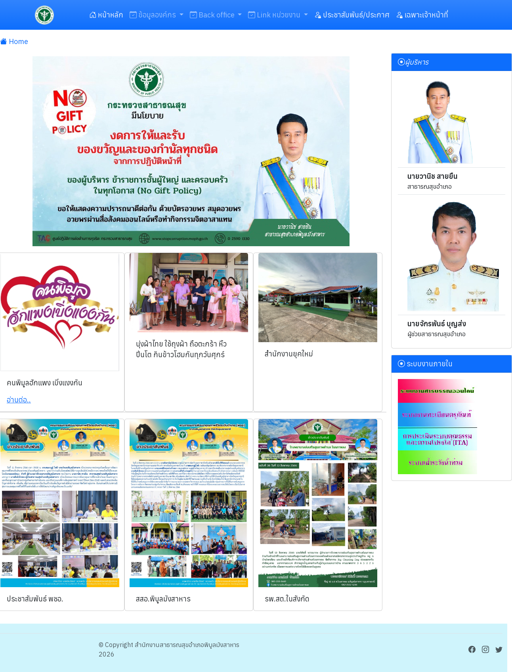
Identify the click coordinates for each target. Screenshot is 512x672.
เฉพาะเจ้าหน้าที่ (422, 14)
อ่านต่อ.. (19, 399)
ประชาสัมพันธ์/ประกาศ (352, 14)
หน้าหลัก (106, 14)
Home (14, 41)
